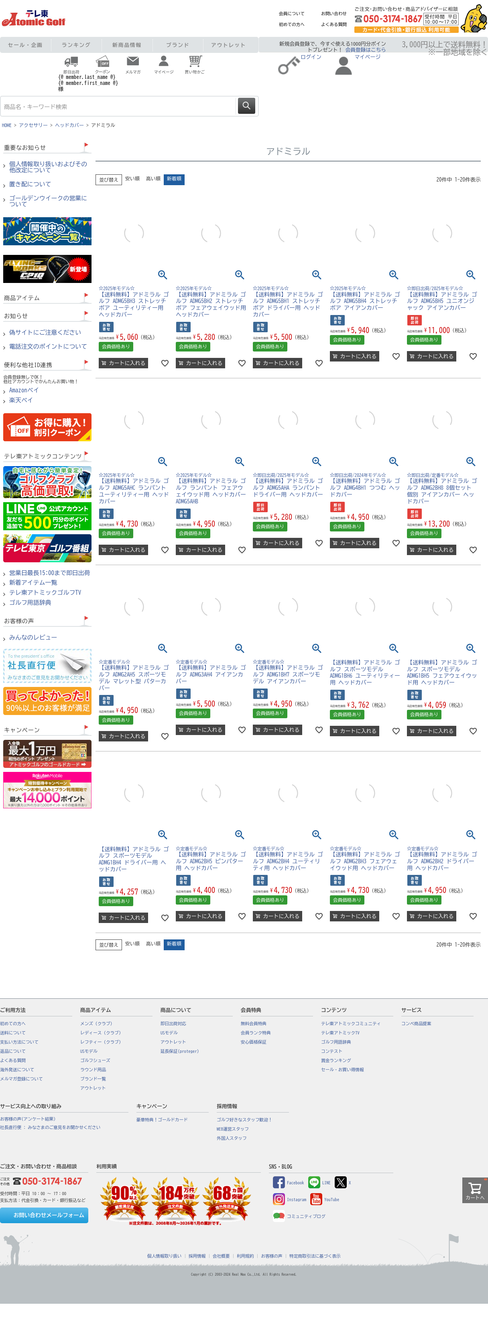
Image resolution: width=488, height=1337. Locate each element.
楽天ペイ (21, 400)
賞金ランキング (336, 1060)
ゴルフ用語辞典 (30, 603)
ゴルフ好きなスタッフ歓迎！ (244, 1120)
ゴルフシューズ (95, 1060)
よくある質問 (334, 24)
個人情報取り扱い (164, 1256)
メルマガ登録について (21, 1079)
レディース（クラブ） (101, 1033)
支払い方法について (19, 1042)
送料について (13, 1033)
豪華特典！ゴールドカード (162, 1120)
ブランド (177, 45)
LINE (319, 1183)
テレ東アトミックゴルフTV (45, 593)
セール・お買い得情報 (342, 1070)
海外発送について (17, 1070)
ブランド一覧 (93, 1079)
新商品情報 (127, 45)
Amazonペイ (24, 390)
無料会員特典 (253, 1024)
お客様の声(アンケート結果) (28, 1119)
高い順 (153, 178)
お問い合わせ (334, 14)
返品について (13, 1051)
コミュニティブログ (299, 1216)
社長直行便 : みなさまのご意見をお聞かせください (50, 1127)
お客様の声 (271, 1256)
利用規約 (245, 1256)
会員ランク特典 (256, 1033)
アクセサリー (33, 125)
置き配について (30, 184)
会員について (292, 14)
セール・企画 (25, 45)
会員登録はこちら (366, 50)
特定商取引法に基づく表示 (315, 1256)
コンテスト (331, 1051)
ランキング (76, 45)
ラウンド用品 (93, 1070)
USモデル (89, 1051)
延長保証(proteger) (180, 1051)
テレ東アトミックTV (340, 1033)
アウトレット (228, 45)
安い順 (132, 178)
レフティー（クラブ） (101, 1042)
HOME (7, 125)
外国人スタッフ (232, 1138)
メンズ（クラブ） (97, 1024)
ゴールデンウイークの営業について (48, 201)
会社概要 (221, 1256)
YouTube (324, 1200)
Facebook (288, 1183)
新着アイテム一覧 (33, 583)
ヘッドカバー (69, 125)
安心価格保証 (253, 1042)
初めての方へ (292, 24)
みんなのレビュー (33, 637)
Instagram (289, 1200)
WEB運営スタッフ (233, 1129)
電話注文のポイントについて (48, 346)
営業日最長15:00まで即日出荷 (49, 573)
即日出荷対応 (173, 1024)
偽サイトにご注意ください (45, 332)
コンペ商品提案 (416, 1024)
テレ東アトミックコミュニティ (351, 1024)
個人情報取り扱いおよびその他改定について (48, 167)
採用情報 (197, 1256)
